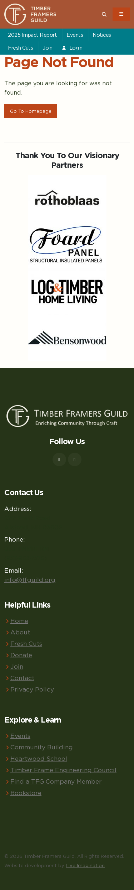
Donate (21, 655)
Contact (22, 677)
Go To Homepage (30, 111)
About (20, 632)
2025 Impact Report (32, 34)
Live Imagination (85, 865)
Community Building (41, 747)
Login (71, 47)
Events (74, 34)
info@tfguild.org (29, 579)
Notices (102, 34)
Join (47, 47)
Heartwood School (38, 758)
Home (19, 620)
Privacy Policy (32, 689)
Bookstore (25, 792)
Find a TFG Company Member (55, 781)
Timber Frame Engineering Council (63, 769)
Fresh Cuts (20, 47)
